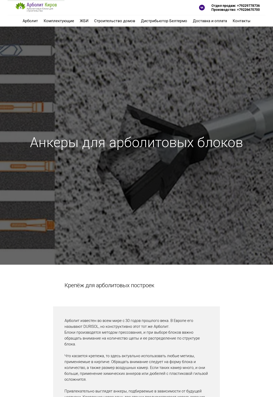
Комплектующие (59, 21)
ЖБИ (84, 21)
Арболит (30, 21)
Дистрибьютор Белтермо (164, 21)
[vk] (202, 7)
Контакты (241, 21)
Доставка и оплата (210, 21)
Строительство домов (114, 21)
